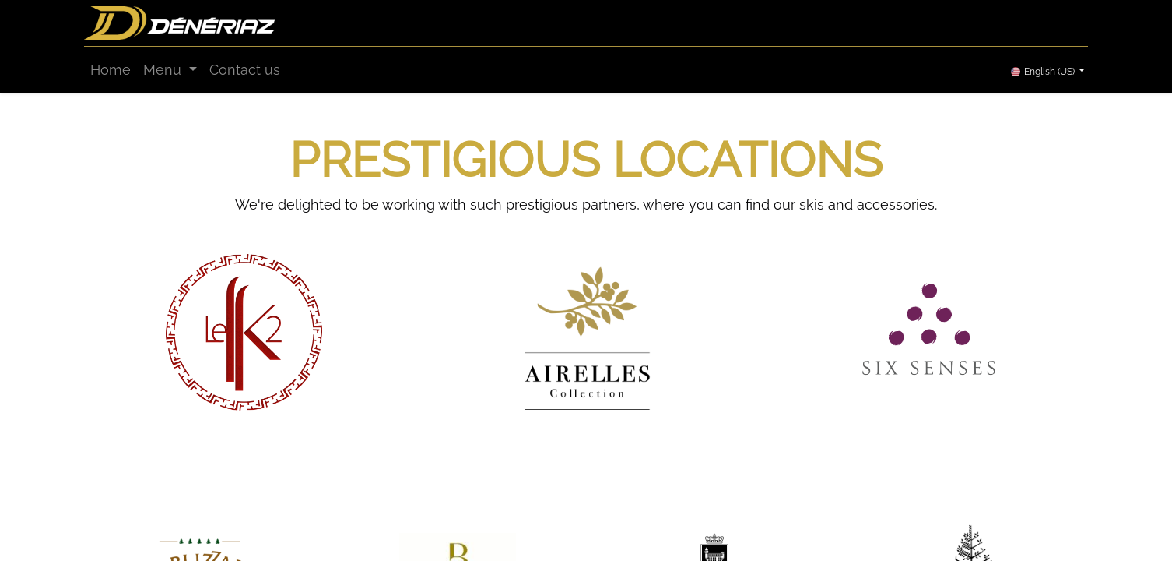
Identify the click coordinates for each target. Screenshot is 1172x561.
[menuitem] (110, 69)
